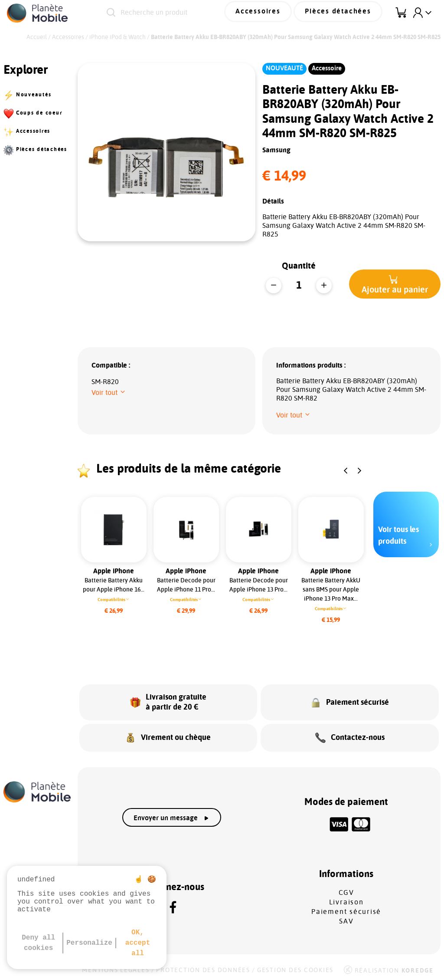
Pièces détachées (343, 13)
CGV (346, 886)
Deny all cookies (38, 943)
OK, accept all (137, 943)
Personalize (89, 943)
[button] (395, 284)
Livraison (346, 895)
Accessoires (273, 13)
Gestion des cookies (295, 964)
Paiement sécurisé (346, 905)
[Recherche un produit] (179, 13)
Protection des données (203, 964)
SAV (346, 914)
